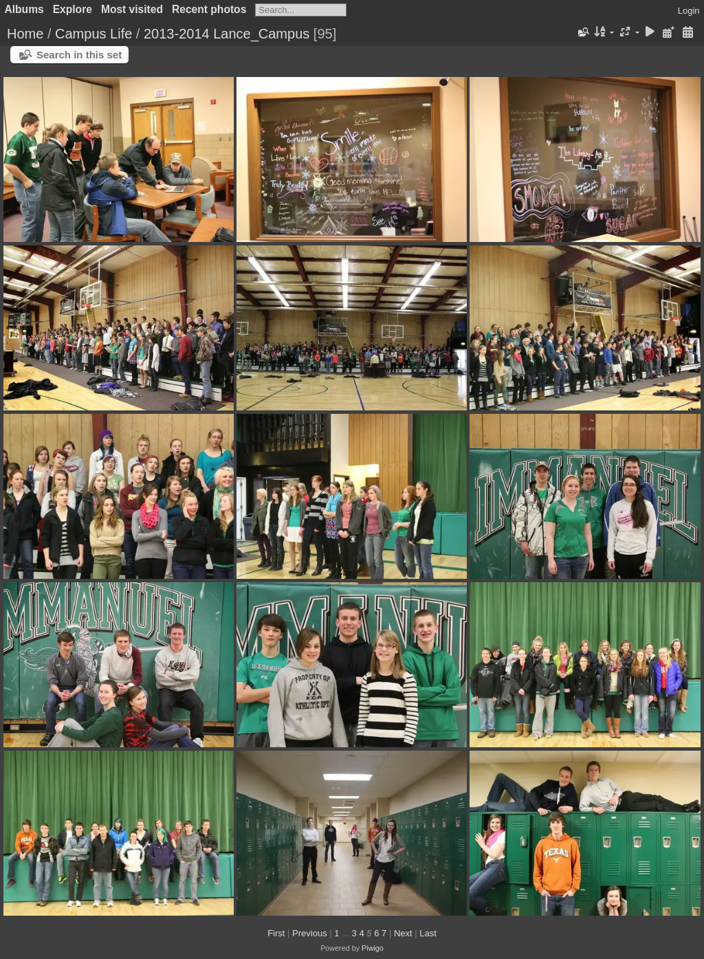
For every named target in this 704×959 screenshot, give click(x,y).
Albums (24, 9)
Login (689, 10)
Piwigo (373, 948)
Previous (309, 933)
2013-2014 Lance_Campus (226, 33)
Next (403, 933)
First (276, 933)
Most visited (132, 9)
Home (25, 33)
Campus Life (93, 33)
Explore (72, 9)
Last (428, 933)
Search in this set (79, 54)
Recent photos (209, 9)
